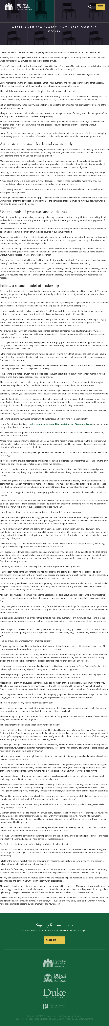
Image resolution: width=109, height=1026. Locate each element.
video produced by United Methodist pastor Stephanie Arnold (61, 424)
